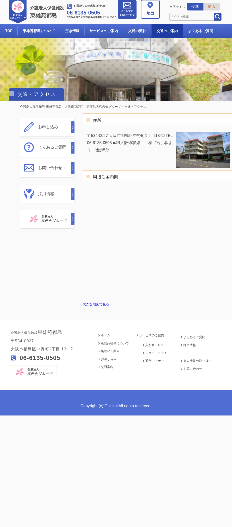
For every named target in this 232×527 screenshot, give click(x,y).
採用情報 (46, 191)
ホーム (105, 335)
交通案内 (107, 364)
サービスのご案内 (103, 31)
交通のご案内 (167, 31)
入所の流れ (137, 31)
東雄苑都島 (48, 12)
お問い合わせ (127, 13)
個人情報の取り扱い (197, 358)
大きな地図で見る (96, 304)
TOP (8, 31)
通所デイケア (154, 358)
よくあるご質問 (200, 31)
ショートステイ (156, 351)
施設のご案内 (110, 349)
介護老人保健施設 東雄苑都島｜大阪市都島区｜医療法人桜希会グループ (70, 106)
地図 (150, 13)
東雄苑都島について (39, 31)
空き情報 (72, 31)
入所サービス (154, 344)
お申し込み (48, 127)
